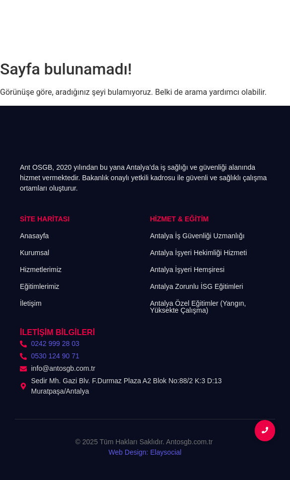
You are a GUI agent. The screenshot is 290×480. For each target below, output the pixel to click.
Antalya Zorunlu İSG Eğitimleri (196, 286)
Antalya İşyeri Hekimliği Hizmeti (198, 253)
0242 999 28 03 (55, 343)
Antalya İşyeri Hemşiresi (187, 270)
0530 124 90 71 (55, 356)
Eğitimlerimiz (39, 286)
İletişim (31, 303)
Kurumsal (34, 253)
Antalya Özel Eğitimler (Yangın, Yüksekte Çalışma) (198, 306)
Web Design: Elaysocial (145, 452)
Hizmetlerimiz (41, 270)
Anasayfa (34, 236)
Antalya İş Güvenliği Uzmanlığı (197, 236)
